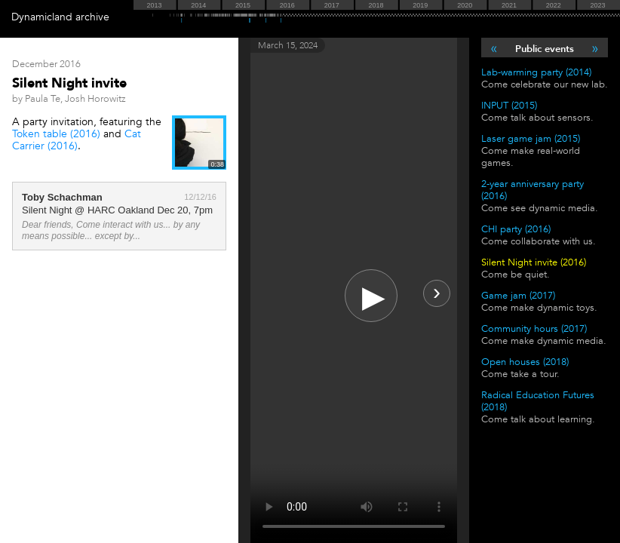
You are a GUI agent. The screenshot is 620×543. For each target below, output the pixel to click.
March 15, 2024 (288, 45)
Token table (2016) (56, 134)
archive (92, 17)
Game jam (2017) (518, 295)
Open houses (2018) (525, 362)
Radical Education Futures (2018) (537, 401)
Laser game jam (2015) (530, 139)
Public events (544, 49)
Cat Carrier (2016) (76, 140)
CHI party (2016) (516, 229)
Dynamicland (41, 17)
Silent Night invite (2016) (533, 262)
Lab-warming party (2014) (536, 72)
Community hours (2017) (534, 329)
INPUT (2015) (509, 105)
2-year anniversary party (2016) (532, 190)
